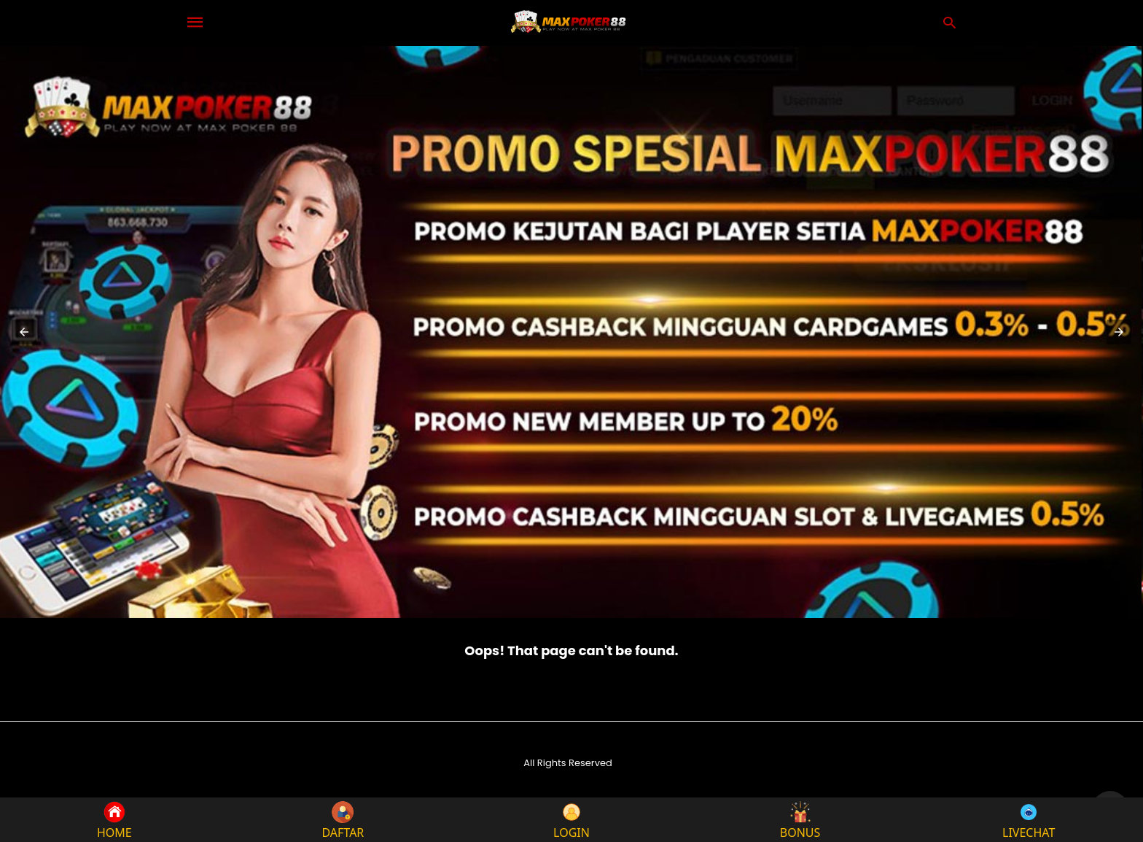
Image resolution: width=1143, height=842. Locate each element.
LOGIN (571, 819)
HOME (114, 819)
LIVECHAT (1028, 819)
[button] (24, 332)
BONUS (800, 819)
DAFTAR (342, 819)
